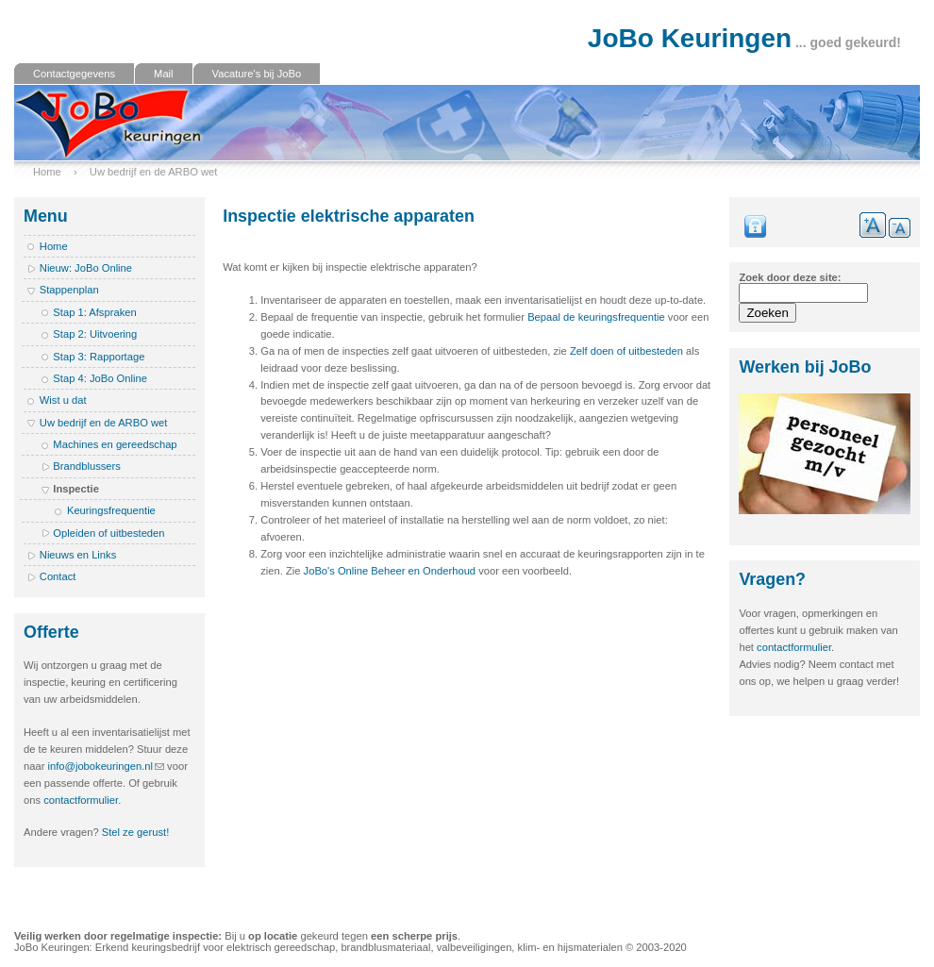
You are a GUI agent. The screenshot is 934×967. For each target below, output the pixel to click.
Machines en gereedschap (114, 444)
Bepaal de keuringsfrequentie (596, 317)
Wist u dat (63, 400)
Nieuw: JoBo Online (86, 268)
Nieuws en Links (78, 554)
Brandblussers (87, 466)
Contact (58, 576)
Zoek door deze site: (790, 277)
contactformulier (80, 800)
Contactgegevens (74, 73)
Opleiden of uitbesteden (108, 533)
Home (47, 171)
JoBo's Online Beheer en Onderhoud (390, 570)
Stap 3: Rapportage (98, 356)
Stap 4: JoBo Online (100, 378)
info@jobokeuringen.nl (101, 766)
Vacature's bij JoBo (257, 73)
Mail (164, 73)
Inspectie (76, 488)
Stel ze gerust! (136, 832)
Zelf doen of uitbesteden (626, 351)
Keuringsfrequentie (111, 510)
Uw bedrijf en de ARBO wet (154, 171)
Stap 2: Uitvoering (95, 334)
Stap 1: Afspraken (94, 312)
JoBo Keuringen (690, 38)
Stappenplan (69, 289)
